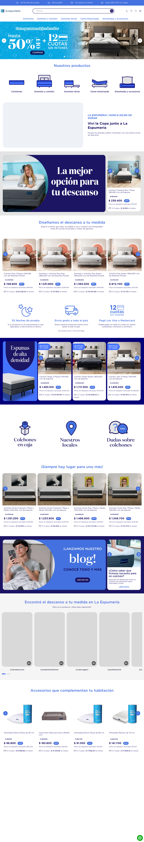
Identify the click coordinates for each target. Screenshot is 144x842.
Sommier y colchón (44, 92)
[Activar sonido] (29, 663)
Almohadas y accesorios (127, 92)
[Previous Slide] (4, 40)
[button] (64, 56)
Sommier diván (72, 92)
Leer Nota (124, 587)
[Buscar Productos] (110, 11)
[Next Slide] (140, 40)
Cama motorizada (99, 92)
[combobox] (73, 10)
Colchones (16, 92)
